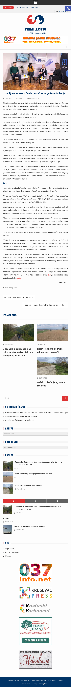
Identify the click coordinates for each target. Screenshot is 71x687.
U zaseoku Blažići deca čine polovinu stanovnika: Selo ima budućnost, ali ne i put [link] (18, 352)
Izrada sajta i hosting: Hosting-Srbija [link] (35, 684)
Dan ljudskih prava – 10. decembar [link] (20, 297)
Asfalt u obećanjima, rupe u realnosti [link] (19, 420)
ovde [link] (19, 278)
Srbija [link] (38, 98)
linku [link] (49, 275)
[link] (68, 8)
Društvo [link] (32, 98)
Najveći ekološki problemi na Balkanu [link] (29, 526)
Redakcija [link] (21, 98)
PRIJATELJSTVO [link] (35, 29)
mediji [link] (11, 288)
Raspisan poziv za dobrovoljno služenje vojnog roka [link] (44, 305)
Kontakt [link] (6, 518)
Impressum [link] (9, 549)
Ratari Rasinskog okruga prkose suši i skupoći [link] (23, 416)
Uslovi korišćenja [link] (12, 552)
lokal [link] (6, 288)
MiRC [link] (15, 288)
